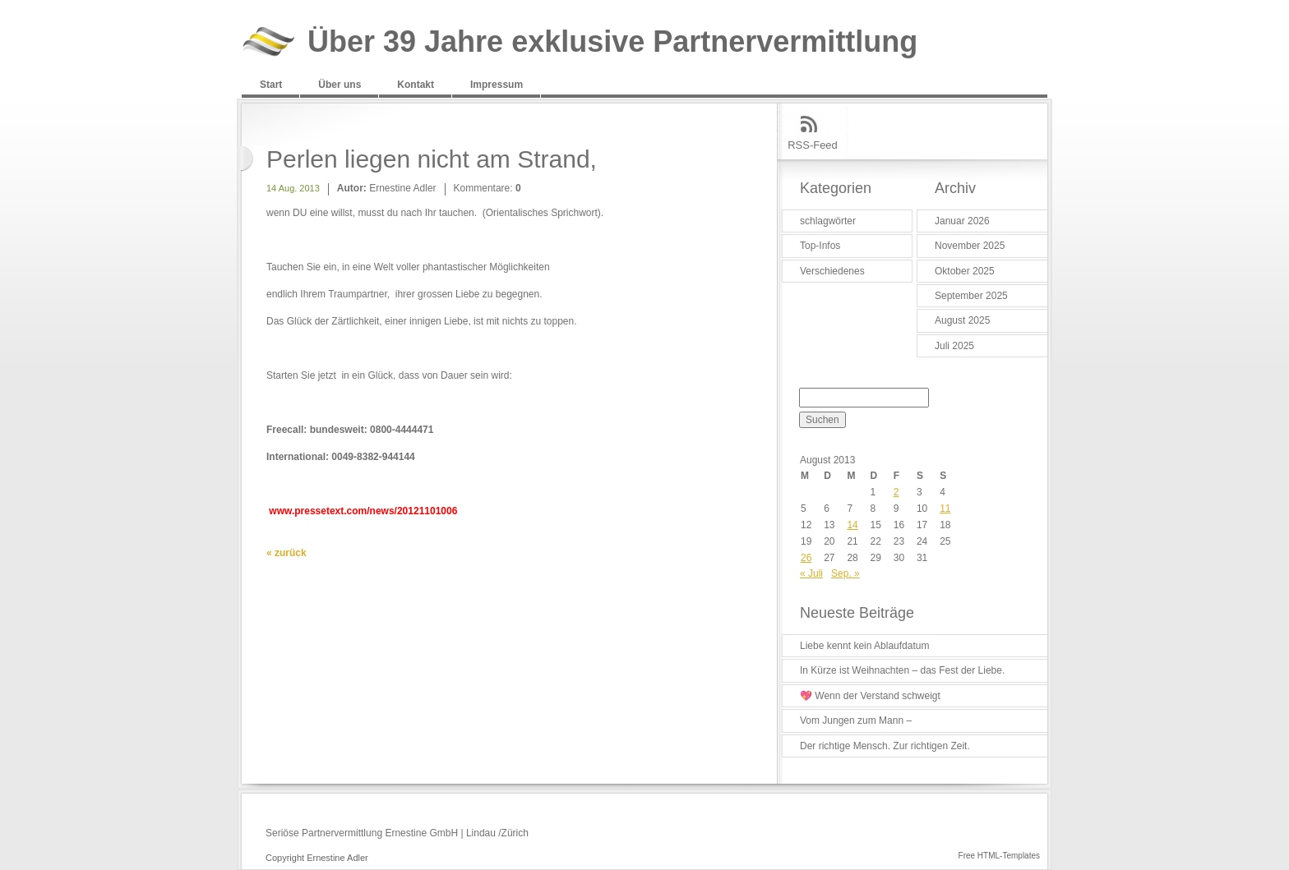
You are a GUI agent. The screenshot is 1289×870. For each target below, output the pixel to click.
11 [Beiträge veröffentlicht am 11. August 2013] (945, 508)
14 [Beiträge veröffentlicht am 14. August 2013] (852, 525)
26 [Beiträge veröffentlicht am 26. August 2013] (806, 558)
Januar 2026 (962, 221)
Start (271, 84)
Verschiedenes (832, 271)
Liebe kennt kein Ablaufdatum (864, 645)
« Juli (811, 573)
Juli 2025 (954, 346)
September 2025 (971, 296)
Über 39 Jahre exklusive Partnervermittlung (612, 42)
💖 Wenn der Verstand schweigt (870, 696)
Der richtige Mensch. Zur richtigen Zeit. (885, 746)
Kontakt (415, 84)
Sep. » (845, 573)
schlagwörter (828, 221)
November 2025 (970, 245)
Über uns (339, 84)
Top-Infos (820, 245)
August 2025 (962, 320)
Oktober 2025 (965, 271)
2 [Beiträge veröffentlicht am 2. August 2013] (896, 492)
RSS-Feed (813, 145)
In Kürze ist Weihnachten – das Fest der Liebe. (902, 670)
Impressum (496, 84)
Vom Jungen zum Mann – (856, 720)
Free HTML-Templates (999, 855)
